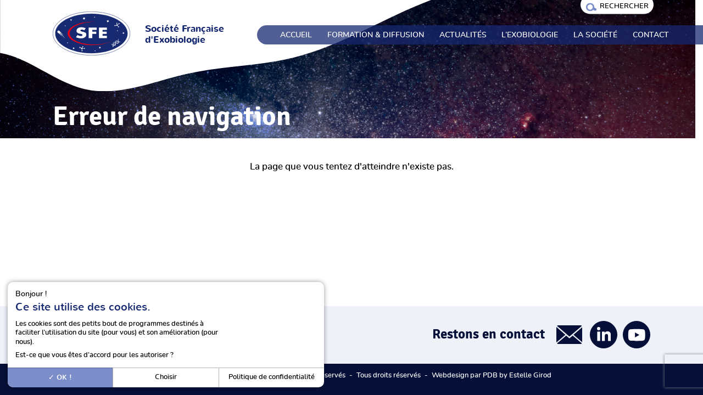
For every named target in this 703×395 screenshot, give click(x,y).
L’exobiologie (529, 35)
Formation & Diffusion (375, 35)
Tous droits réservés (388, 375)
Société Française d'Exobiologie (184, 35)
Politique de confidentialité (271, 377)
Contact (651, 35)
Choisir (166, 377)
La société (595, 35)
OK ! (60, 377)
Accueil (296, 35)
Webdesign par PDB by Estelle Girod (491, 375)
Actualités (463, 35)
